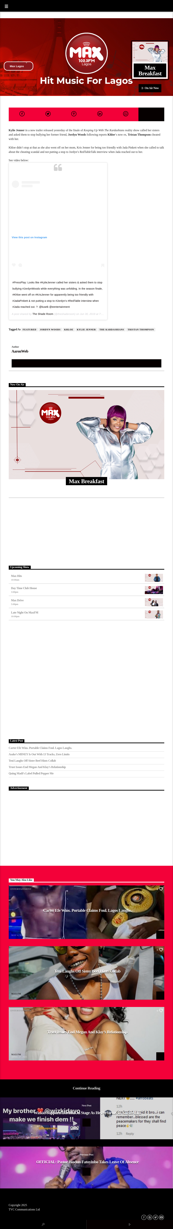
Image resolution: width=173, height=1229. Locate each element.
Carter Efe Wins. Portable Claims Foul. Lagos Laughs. (40, 747)
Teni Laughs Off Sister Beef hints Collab (32, 760)
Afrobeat (17, 949)
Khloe (68, 329)
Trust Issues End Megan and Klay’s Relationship (37, 767)
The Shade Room (42, 313)
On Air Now (150, 88)
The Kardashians (112, 329)
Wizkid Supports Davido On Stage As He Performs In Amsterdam (87, 1113)
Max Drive (17, 600)
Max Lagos (18, 66)
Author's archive (87, 363)
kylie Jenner (86, 329)
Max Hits (16, 575)
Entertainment (21, 889)
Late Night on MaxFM (24, 612)
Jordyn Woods (50, 329)
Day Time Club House (24, 588)
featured (29, 329)
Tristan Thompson (141, 329)
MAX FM (16, 932)
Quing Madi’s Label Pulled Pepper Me (31, 773)
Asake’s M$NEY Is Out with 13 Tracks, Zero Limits (39, 754)
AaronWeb (20, 351)
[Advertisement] (86, 530)
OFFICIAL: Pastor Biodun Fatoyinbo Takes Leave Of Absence (87, 1162)
